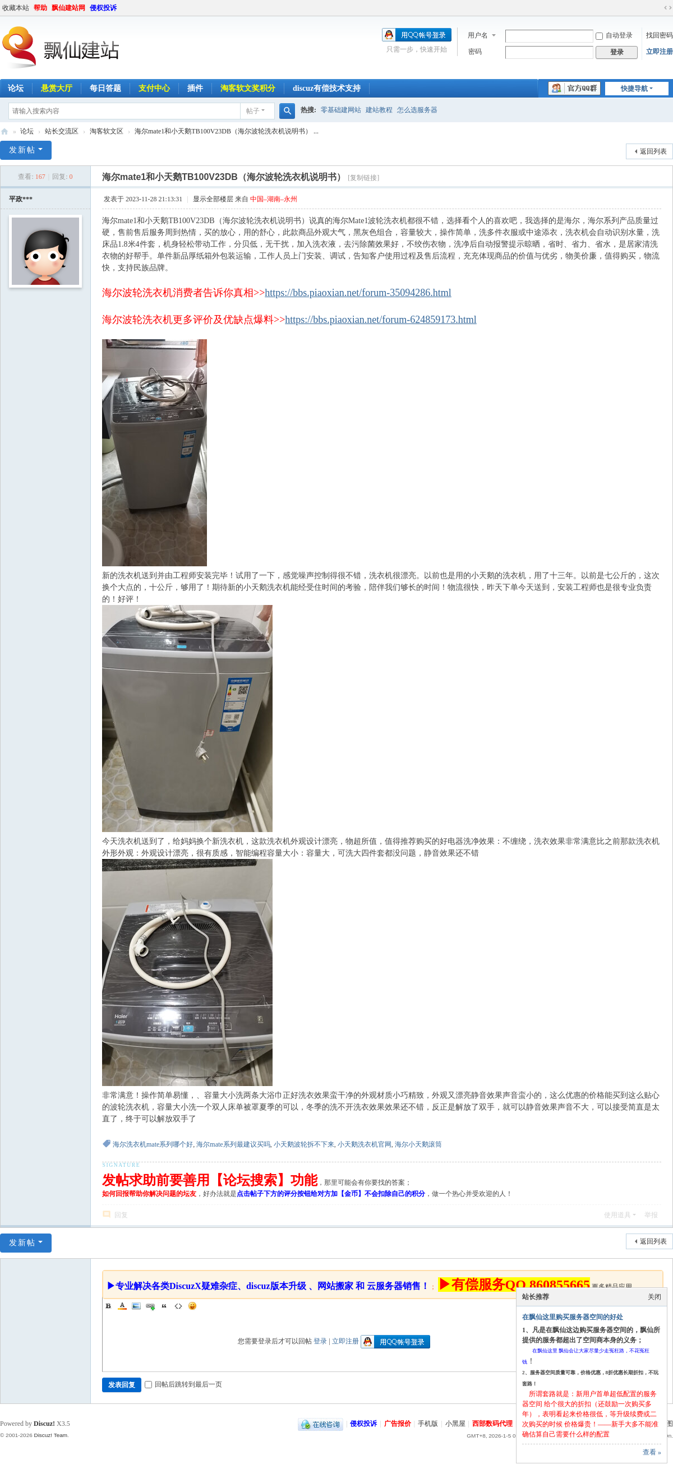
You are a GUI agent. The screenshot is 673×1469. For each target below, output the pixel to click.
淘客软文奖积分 (247, 88)
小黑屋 (455, 1424)
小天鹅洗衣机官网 (364, 1144)
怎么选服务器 (417, 110)
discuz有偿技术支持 (327, 88)
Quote (164, 1305)
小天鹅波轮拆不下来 (304, 1144)
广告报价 (397, 1424)
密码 (475, 52)
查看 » (652, 1452)
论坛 (27, 131)
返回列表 (653, 151)
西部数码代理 (492, 1424)
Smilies (192, 1305)
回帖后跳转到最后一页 (183, 1384)
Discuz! (44, 1424)
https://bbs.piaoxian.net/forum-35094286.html (358, 292)
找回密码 (659, 35)
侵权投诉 (103, 8)
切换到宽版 (668, 8)
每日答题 (105, 88)
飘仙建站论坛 (4, 131)
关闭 (654, 1297)
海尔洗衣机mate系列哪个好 (153, 1144)
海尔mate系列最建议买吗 (233, 1144)
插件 (195, 88)
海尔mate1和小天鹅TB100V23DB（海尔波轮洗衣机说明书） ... (227, 131)
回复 (121, 1215)
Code (178, 1305)
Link (150, 1305)
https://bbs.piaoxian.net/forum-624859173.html (380, 319)
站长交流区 (62, 131)
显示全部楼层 (213, 199)
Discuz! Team (50, 1435)
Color (122, 1305)
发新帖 (22, 150)
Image (136, 1305)
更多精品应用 (612, 1287)
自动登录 (614, 35)
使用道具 (617, 1215)
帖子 (253, 111)
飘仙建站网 (68, 8)
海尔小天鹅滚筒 (418, 1144)
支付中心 (154, 88)
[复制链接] (363, 178)
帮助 (40, 8)
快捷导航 (634, 89)
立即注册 (659, 52)
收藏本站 (15, 8)
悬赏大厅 (56, 88)
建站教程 (379, 110)
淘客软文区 (106, 131)
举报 (651, 1215)
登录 (320, 1341)
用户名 (478, 35)
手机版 (428, 1424)
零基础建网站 (341, 110)
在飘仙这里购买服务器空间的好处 (572, 1317)
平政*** (21, 199)
